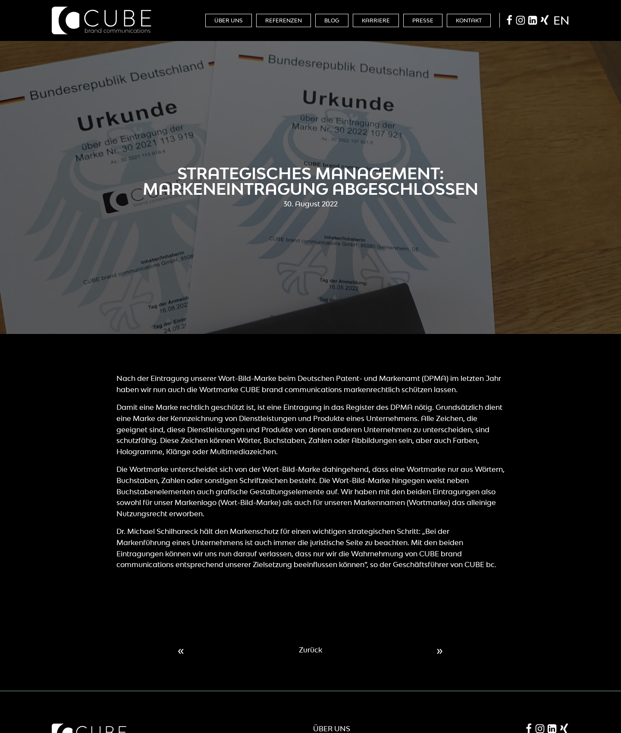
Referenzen (283, 20)
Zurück (310, 650)
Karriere (376, 20)
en (561, 20)
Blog (331, 20)
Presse (422, 20)
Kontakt (469, 20)
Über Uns (228, 20)
